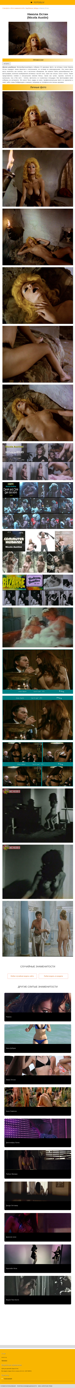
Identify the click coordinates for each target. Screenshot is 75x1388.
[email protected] (8, 1378)
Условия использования (8, 1386)
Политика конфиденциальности (27, 1386)
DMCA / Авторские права (45, 1386)
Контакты (4, 1360)
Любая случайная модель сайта (22, 976)
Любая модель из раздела (53, 976)
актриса (6, 63)
